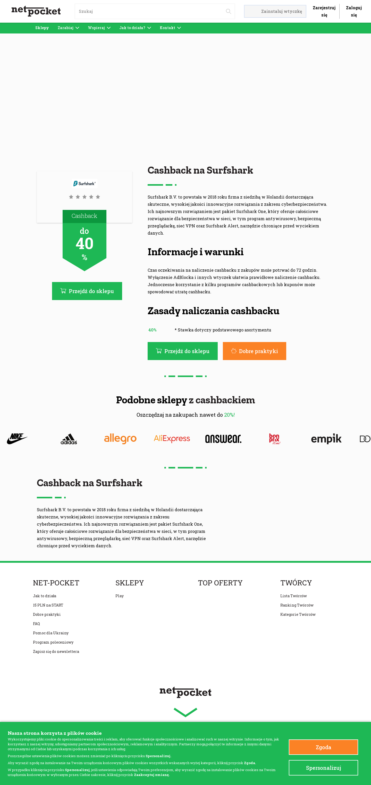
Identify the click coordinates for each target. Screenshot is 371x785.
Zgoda (323, 747)
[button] (84, 197)
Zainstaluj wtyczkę (275, 11)
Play (119, 595)
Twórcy (296, 582)
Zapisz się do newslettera (56, 651)
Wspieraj (99, 27)
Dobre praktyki (254, 351)
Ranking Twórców (297, 605)
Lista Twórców (293, 595)
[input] (155, 11)
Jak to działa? (135, 27)
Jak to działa (44, 595)
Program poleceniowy (53, 642)
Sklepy (42, 27)
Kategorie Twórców (298, 614)
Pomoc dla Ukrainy (51, 632)
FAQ (36, 623)
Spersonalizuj (323, 767)
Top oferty (220, 582)
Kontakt (170, 27)
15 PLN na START (48, 605)
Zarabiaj (68, 27)
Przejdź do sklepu (182, 351)
